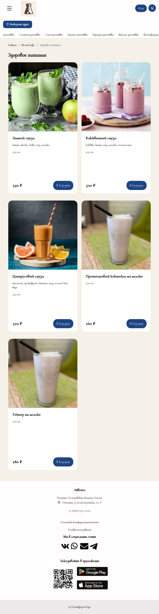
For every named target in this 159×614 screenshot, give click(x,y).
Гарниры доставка (103, 34)
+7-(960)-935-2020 (79, 510)
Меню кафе (28, 45)
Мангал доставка (129, 34)
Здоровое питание (50, 45)
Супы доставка (54, 34)
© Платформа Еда (79, 607)
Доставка (8, 34)
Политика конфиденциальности (79, 522)
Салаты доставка (29, 34)
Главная (12, 45)
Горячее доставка (77, 34)
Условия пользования (79, 529)
